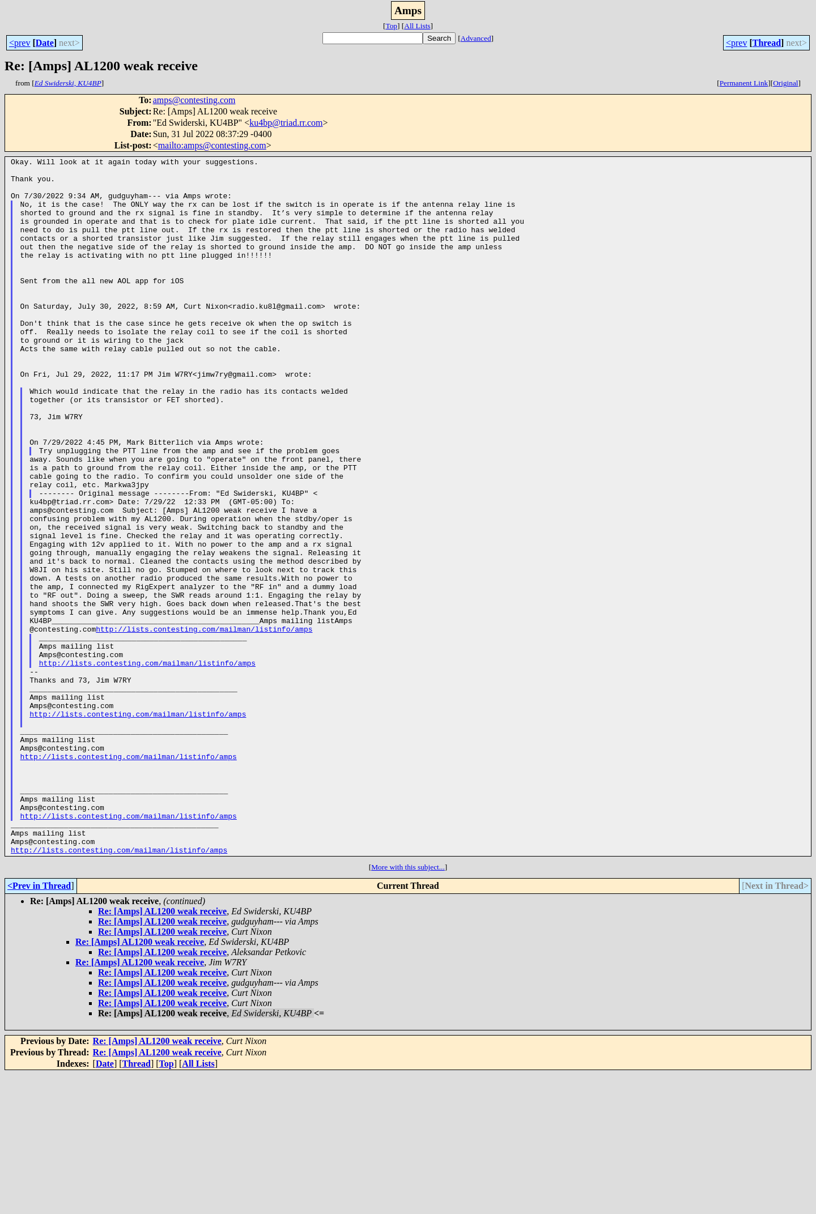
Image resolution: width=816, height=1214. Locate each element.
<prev (19, 43)
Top (391, 26)
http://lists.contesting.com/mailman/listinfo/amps (204, 724)
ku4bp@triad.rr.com (285, 122)
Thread (767, 43)
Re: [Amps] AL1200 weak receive (162, 1050)
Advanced (476, 38)
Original (785, 83)
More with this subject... (408, 1006)
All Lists (417, 26)
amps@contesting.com (194, 100)
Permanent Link (744, 83)
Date (45, 43)
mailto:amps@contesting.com (212, 145)
